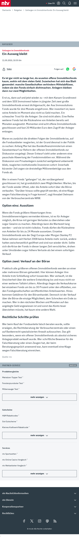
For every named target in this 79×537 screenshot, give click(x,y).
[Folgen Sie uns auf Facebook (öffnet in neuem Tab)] (24, 521)
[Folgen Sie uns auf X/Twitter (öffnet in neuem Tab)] (32, 521)
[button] (39, 493)
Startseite (6, 10)
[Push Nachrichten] (69, 3)
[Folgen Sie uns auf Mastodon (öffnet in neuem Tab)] (47, 521)
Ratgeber (18, 10)
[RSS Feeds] (55, 521)
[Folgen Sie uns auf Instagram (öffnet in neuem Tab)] (39, 521)
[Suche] (64, 3)
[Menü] (75, 3)
